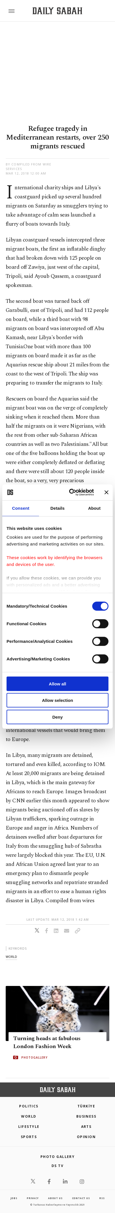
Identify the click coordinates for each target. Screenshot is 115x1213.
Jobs (14, 1198)
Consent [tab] (20, 507)
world (11, 956)
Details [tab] (57, 507)
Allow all (57, 683)
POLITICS (28, 1106)
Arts (86, 1126)
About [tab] (94, 507)
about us (55, 1198)
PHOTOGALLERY (34, 1057)
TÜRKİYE (86, 1106)
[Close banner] (106, 492)
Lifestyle (29, 1126)
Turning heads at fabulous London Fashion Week (46, 1042)
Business (86, 1116)
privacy (33, 1198)
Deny (57, 716)
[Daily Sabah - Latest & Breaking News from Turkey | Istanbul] (57, 10)
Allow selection (57, 700)
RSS (101, 1198)
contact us (81, 1198)
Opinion (86, 1136)
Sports (29, 1136)
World (28, 1116)
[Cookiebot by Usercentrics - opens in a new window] (70, 492)
